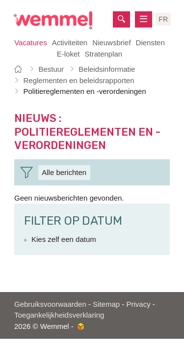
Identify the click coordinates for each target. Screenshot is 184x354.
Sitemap (106, 304)
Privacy (138, 304)
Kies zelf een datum (63, 239)
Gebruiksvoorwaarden (50, 304)
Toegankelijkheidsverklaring (59, 315)
